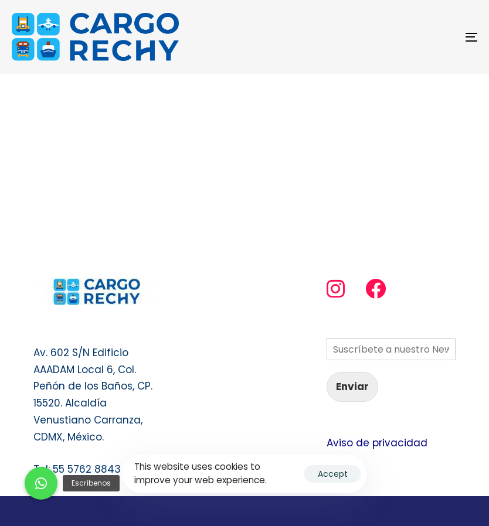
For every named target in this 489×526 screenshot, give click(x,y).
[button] (41, 483)
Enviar (352, 387)
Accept (333, 474)
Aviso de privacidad (377, 443)
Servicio (199, 286)
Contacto (204, 309)
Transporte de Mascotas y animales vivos (242, 340)
